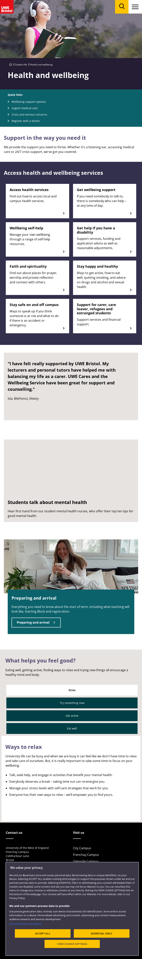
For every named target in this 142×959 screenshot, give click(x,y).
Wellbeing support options (29, 102)
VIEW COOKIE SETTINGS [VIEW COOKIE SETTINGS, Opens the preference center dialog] (72, 944)
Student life (21, 64)
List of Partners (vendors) (25, 924)
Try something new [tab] (72, 703)
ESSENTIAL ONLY (102, 933)
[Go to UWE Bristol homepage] (10, 64)
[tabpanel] (71, 778)
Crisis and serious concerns (29, 114)
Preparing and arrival (33, 622)
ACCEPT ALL (42, 933)
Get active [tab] (72, 715)
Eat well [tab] (72, 728)
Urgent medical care (25, 108)
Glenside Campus (85, 861)
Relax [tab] (72, 690)
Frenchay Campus (86, 855)
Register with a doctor (26, 121)
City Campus (82, 848)
